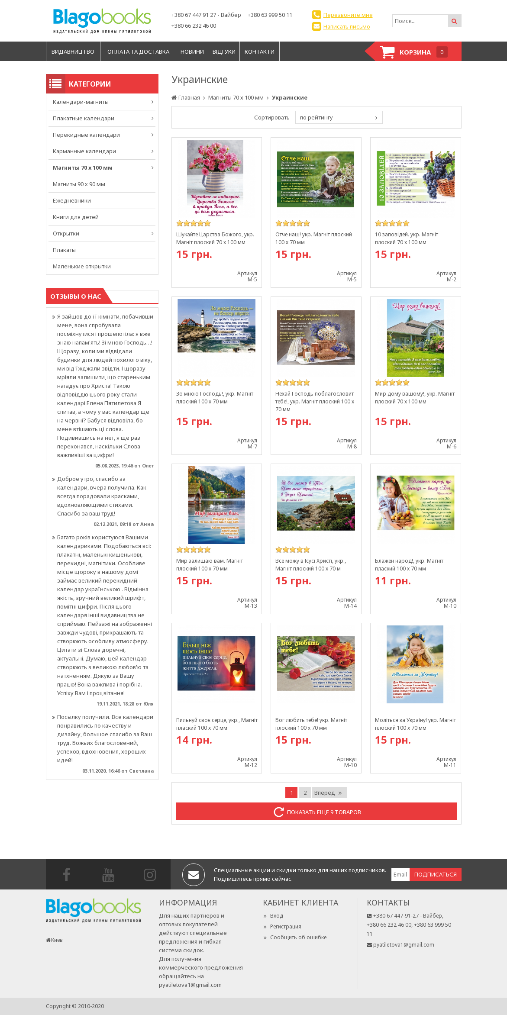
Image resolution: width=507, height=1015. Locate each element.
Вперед (328, 792)
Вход (273, 915)
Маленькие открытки (82, 266)
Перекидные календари (86, 135)
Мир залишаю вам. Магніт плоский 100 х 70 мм (209, 564)
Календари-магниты (81, 102)
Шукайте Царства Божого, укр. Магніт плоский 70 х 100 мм (215, 238)
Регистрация (282, 926)
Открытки (66, 233)
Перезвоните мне (348, 15)
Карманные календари (84, 151)
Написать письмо (346, 26)
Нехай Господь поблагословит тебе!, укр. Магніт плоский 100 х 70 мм (314, 401)
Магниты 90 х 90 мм (79, 184)
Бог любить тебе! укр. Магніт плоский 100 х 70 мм (311, 723)
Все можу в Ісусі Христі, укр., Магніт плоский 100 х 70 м (310, 564)
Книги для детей (76, 217)
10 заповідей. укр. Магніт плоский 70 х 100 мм (406, 238)
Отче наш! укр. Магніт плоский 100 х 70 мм (313, 238)
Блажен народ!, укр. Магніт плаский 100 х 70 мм (409, 564)
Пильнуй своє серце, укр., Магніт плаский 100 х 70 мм (217, 723)
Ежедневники (72, 200)
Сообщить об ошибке (294, 937)
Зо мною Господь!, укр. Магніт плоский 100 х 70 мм (214, 397)
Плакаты (64, 250)
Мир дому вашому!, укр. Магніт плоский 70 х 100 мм (415, 397)
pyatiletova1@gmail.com (190, 985)
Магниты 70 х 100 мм (83, 167)
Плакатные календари (83, 118)
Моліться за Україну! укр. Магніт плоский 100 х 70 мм (415, 723)
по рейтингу (316, 117)
